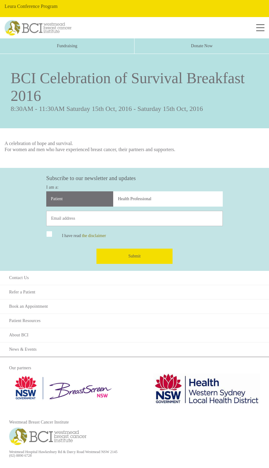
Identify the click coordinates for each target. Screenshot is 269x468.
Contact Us (19, 277)
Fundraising (67, 46)
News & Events (23, 349)
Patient (57, 199)
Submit (134, 256)
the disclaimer (94, 235)
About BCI (19, 335)
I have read (84, 235)
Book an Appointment (28, 306)
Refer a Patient (22, 292)
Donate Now (201, 46)
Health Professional (134, 199)
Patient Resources (24, 320)
